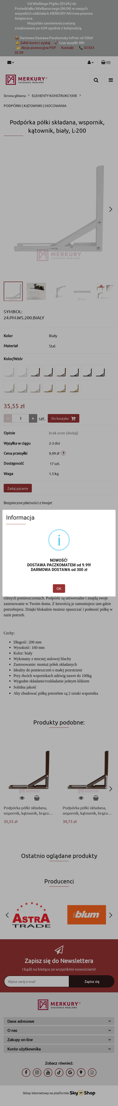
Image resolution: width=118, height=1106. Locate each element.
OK (59, 589)
